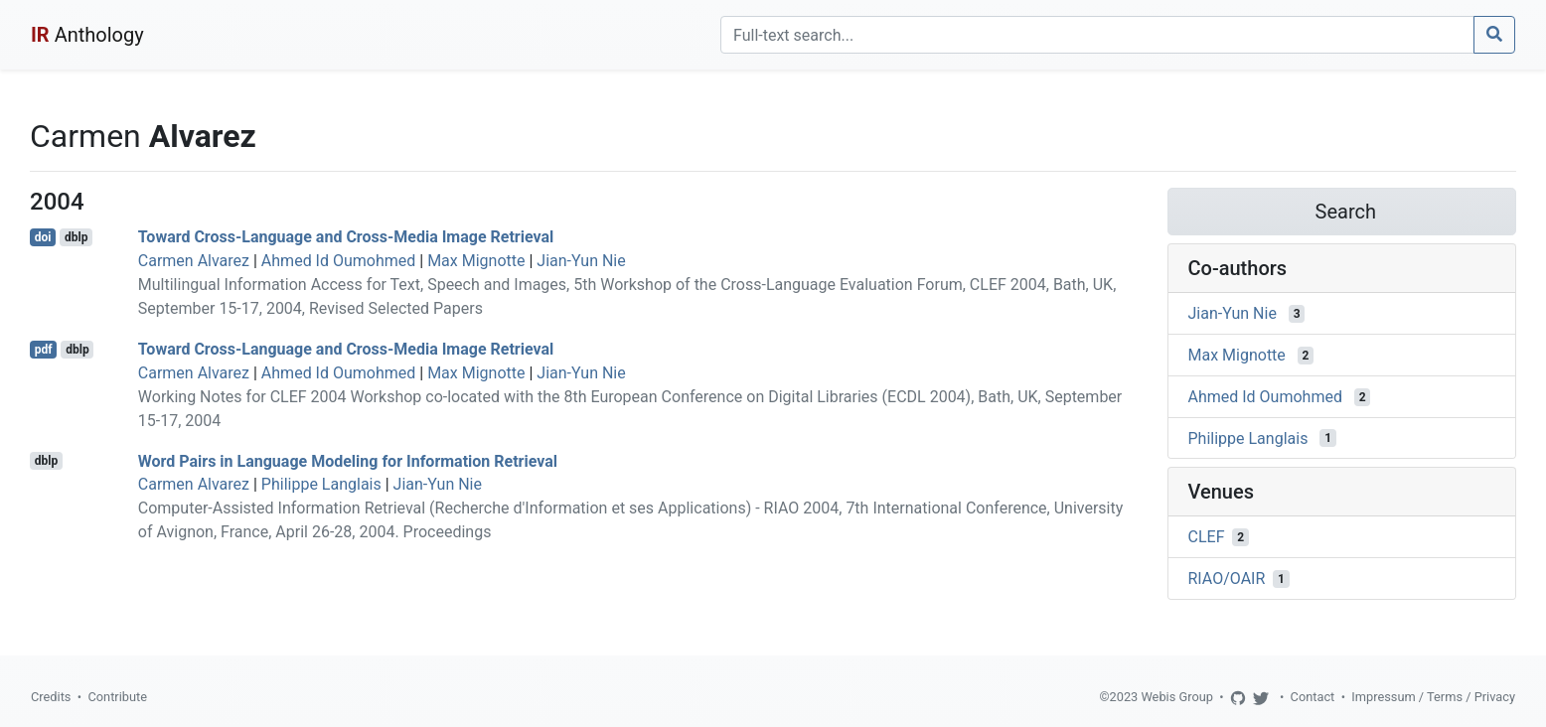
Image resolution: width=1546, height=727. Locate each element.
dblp (76, 237)
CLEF (1206, 536)
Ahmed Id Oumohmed (338, 260)
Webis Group (1177, 696)
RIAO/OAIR (1227, 578)
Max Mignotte (476, 260)
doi (43, 237)
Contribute (117, 696)
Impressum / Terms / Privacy (1433, 696)
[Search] (1097, 35)
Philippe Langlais (321, 484)
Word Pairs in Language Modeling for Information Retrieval (347, 460)
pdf (44, 350)
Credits (51, 696)
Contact (1313, 696)
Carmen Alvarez (193, 260)
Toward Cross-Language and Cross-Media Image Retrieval (345, 236)
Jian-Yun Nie (581, 260)
